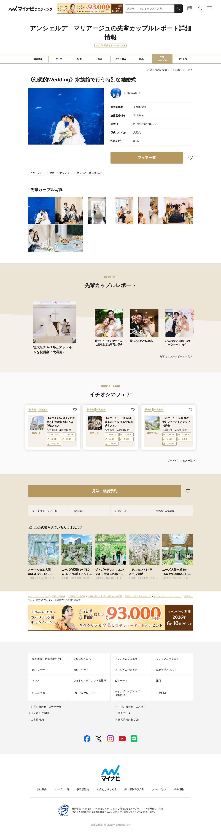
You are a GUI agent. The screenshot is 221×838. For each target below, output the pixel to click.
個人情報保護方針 (134, 789)
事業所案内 (83, 789)
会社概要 (42, 789)
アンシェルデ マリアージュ (167, 596)
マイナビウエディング (39, 596)
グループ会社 (159, 789)
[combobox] (150, 8)
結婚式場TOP (58, 596)
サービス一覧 (61, 789)
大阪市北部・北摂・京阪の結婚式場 (105, 596)
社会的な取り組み (107, 789)
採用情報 (179, 789)
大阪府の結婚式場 (76, 596)
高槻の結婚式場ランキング (138, 596)
